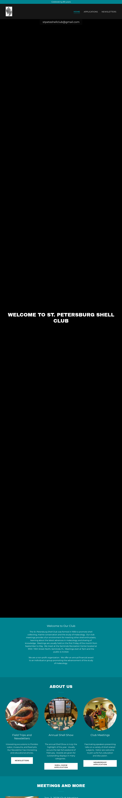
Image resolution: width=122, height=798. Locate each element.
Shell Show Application (61, 766)
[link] (9, 11)
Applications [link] (91, 12)
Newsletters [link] (109, 12)
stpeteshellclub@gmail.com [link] (61, 22)
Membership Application (100, 763)
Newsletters (22, 760)
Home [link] (77, 12)
